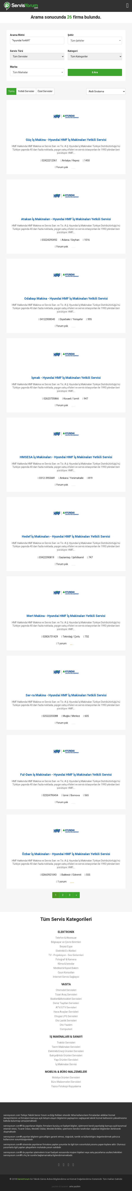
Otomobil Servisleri (66, 990)
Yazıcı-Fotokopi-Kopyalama (66, 1086)
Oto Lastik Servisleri (66, 1020)
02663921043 (48, 874)
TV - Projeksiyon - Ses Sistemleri (66, 955)
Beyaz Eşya (66, 946)
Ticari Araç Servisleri (66, 994)
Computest (66, 1029)
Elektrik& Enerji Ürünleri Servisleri (66, 1051)
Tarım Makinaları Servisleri (66, 1047)
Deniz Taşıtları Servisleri (66, 1003)
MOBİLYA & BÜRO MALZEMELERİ (66, 1071)
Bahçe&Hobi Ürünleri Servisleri (66, 1055)
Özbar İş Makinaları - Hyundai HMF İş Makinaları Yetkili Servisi (66, 854)
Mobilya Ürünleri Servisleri (66, 1077)
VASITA (66, 984)
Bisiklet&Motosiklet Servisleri (66, 998)
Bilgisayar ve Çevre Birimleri (66, 942)
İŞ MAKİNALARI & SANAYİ (66, 1036)
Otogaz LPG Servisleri (66, 1016)
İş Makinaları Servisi (66, 1064)
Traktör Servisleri (66, 1042)
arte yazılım (74, 1186)
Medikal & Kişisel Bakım (66, 968)
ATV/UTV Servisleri (66, 1007)
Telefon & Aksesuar (66, 937)
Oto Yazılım (66, 1024)
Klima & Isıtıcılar (66, 963)
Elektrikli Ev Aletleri (66, 950)
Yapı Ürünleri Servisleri (66, 1059)
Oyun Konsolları (66, 972)
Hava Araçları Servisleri (66, 1011)
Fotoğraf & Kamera (66, 959)
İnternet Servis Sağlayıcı (66, 976)
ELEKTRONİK (66, 932)
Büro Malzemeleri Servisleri (66, 1081)
